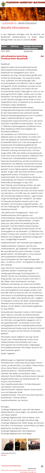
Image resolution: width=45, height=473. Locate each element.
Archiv (33, 40)
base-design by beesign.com (28, 472)
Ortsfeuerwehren (9, 23)
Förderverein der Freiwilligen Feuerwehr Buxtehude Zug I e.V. (18, 470)
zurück (3, 455)
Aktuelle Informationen (27, 23)
